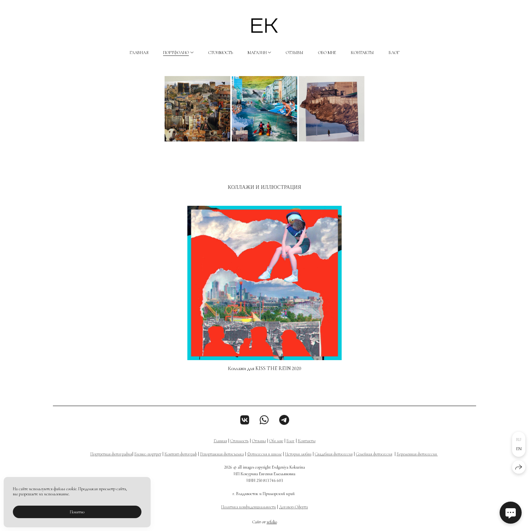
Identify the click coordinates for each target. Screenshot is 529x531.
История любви (298, 460)
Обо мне (327, 52)
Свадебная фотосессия (334, 460)
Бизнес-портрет (147, 460)
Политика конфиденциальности (248, 513)
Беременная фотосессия (417, 460)
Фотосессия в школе (264, 460)
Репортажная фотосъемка (222, 460)
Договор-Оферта (293, 513)
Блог (394, 52)
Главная (139, 52)
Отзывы (294, 52)
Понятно (77, 511)
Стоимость (220, 52)
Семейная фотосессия (374, 460)
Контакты (362, 52)
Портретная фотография (111, 460)
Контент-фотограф (181, 460)
